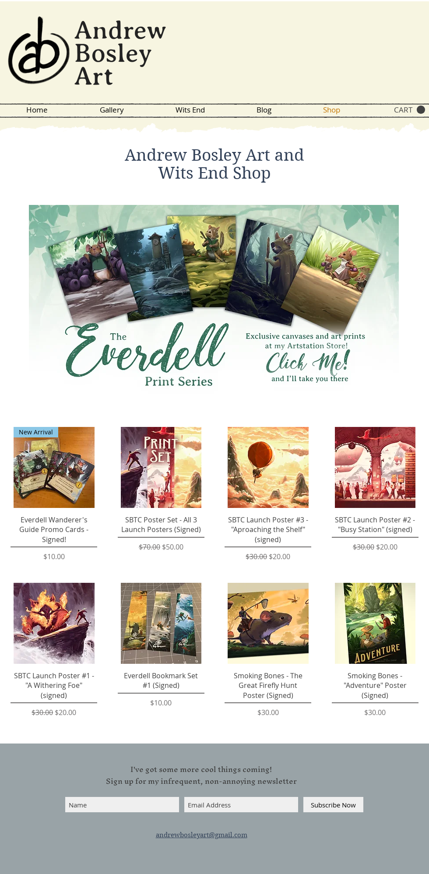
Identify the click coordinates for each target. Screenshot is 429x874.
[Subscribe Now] (333, 804)
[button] (409, 110)
